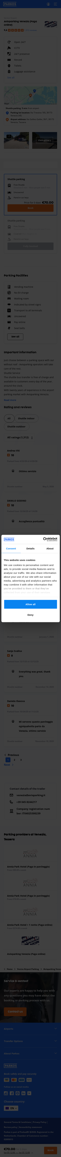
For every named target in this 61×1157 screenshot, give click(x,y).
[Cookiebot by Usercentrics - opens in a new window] (43, 539)
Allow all (31, 604)
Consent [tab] (11, 548)
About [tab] (50, 548)
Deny (30, 614)
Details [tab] (31, 548)
